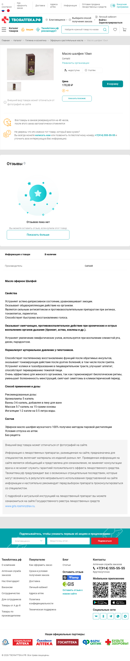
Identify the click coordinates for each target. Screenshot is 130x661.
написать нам (43, 135)
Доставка (40, 5)
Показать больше (38, 234)
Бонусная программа (119, 5)
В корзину (112, 84)
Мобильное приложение (108, 578)
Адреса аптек (54, 5)
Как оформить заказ (22, 5)
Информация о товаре (17, 254)
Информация (70, 5)
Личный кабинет (38, 587)
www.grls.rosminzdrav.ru (20, 506)
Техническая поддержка (42, 609)
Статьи (67, 565)
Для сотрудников (11, 599)
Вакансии (7, 587)
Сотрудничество (11, 593)
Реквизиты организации (75, 63)
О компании (7, 5)
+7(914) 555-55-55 (105, 135)
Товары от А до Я (11, 605)
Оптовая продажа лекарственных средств (94, 5)
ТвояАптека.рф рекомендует (47, 29)
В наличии (50, 254)
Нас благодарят (10, 581)
